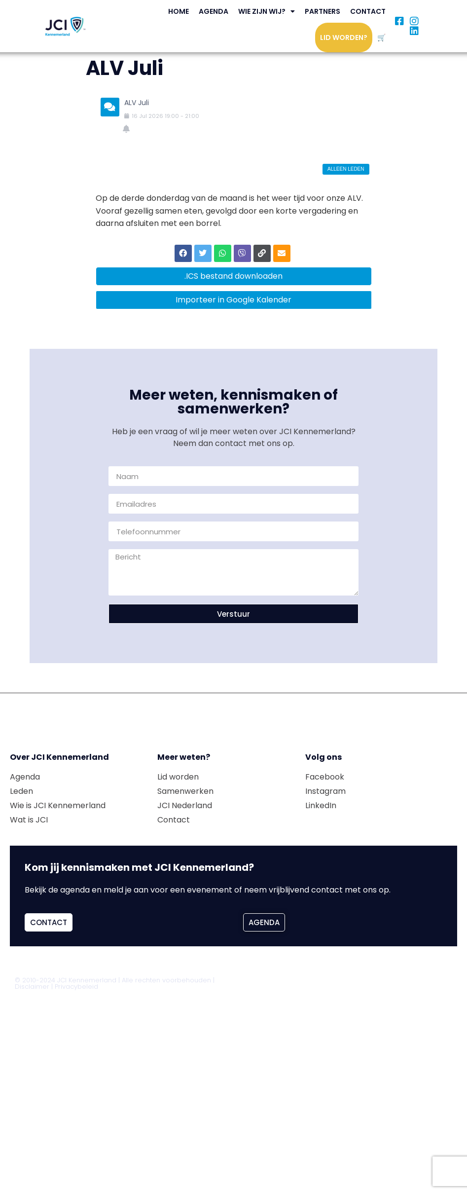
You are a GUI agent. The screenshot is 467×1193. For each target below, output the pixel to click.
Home (178, 11)
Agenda (213, 11)
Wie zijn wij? (266, 11)
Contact (368, 11)
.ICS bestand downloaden (233, 276)
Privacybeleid (76, 986)
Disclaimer (32, 986)
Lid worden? (343, 37)
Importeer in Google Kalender (233, 299)
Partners (322, 11)
